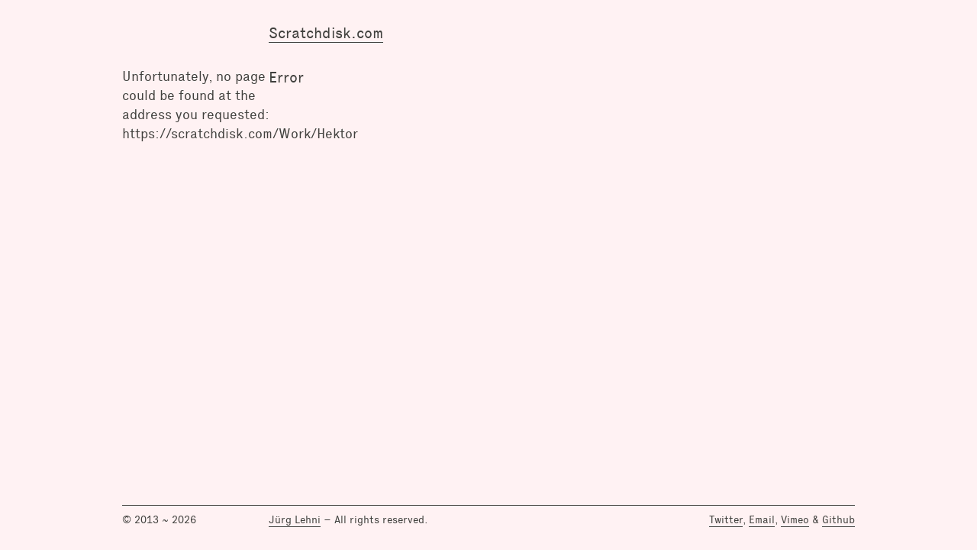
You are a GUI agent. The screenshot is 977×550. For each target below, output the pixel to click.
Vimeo (795, 519)
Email (762, 519)
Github (838, 519)
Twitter (726, 519)
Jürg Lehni (295, 519)
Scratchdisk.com (326, 33)
